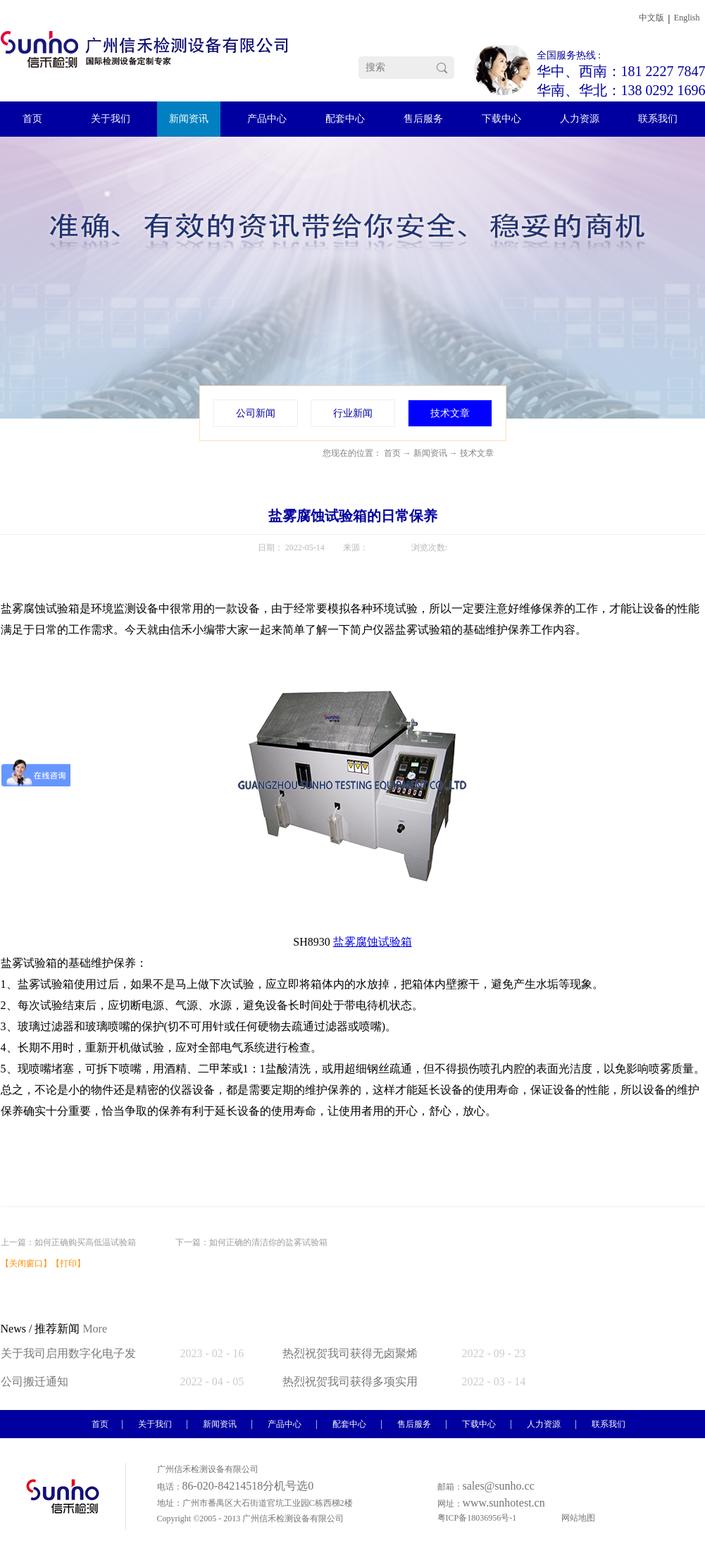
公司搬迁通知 (34, 1381)
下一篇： (251, 1242)
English (687, 18)
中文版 (651, 18)
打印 (68, 1263)
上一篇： (68, 1242)
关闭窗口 (26, 1263)
